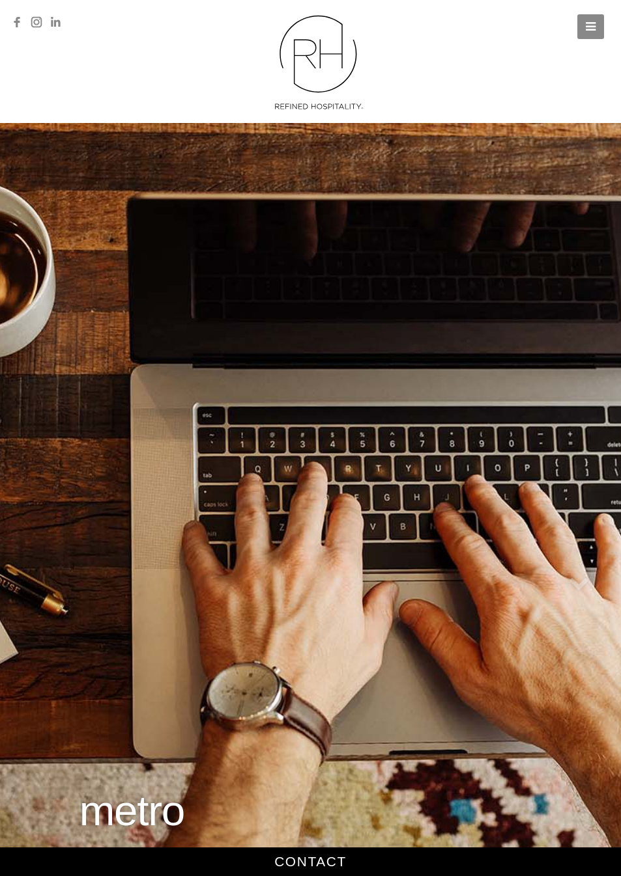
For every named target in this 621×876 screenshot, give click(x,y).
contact (310, 861)
